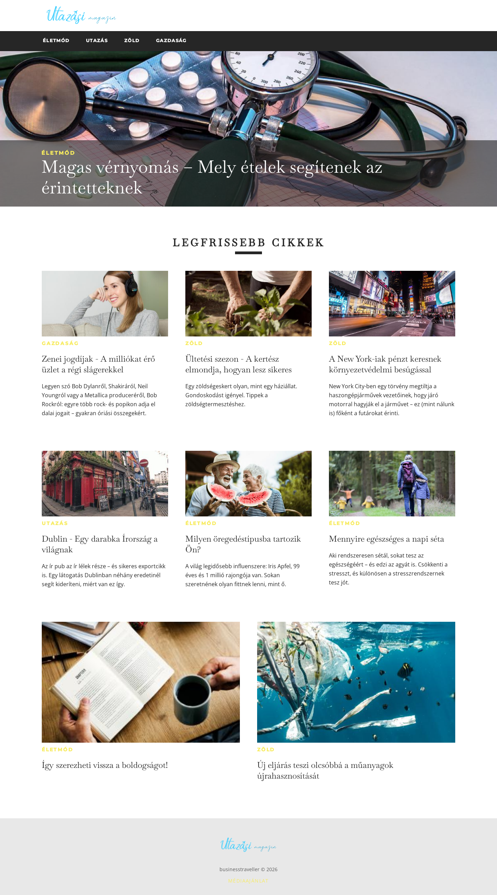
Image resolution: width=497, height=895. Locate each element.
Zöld (194, 343)
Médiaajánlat (248, 880)
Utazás (55, 523)
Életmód (58, 153)
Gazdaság (60, 343)
